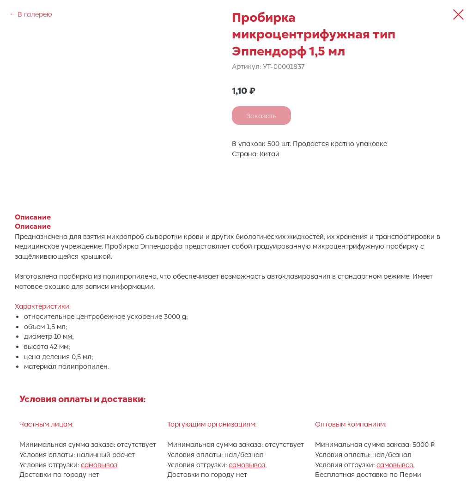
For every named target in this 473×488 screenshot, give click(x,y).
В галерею (35, 13)
